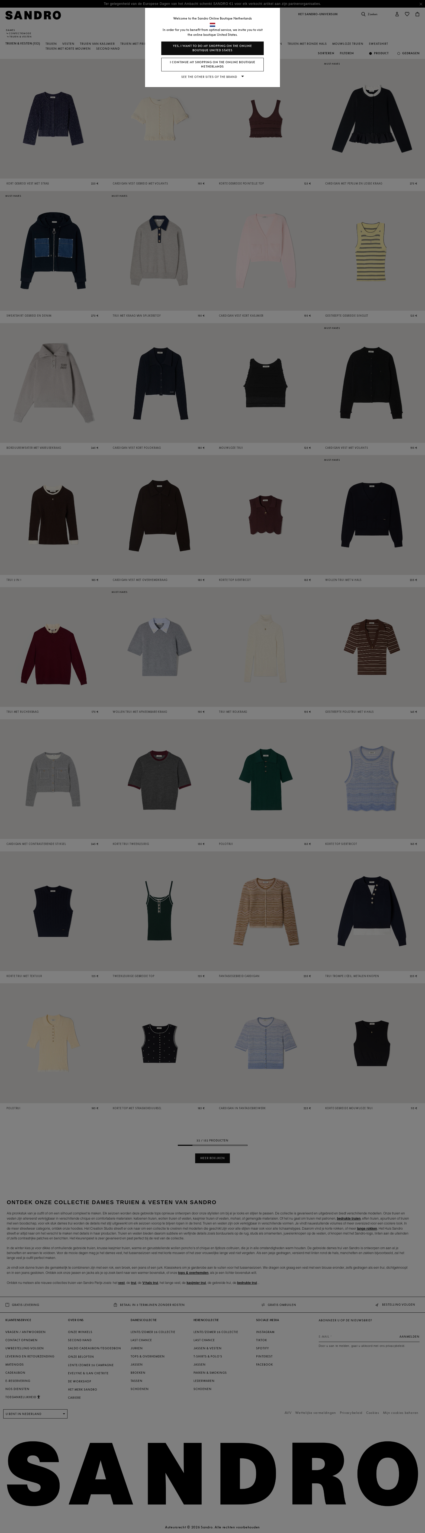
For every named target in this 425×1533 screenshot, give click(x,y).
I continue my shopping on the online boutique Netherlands (212, 64)
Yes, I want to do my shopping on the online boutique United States (212, 48)
